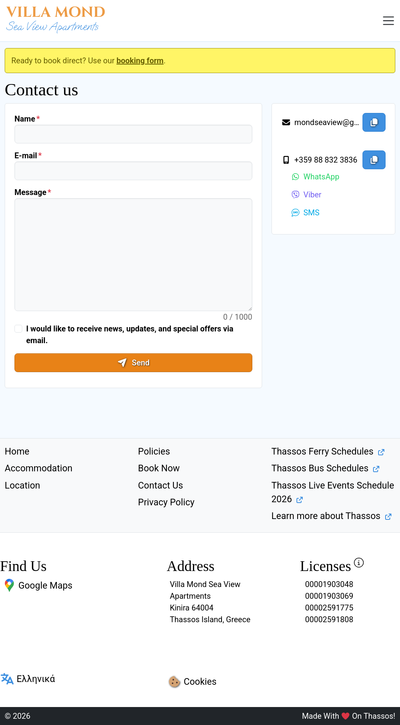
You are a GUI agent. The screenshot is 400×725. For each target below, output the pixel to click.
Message (30, 192)
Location (22, 485)
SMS (305, 212)
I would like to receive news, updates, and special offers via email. (129, 334)
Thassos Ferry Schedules (322, 451)
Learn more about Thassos (325, 515)
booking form (140, 60)
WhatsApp (315, 176)
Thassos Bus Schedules (320, 468)
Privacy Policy (166, 502)
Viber (306, 194)
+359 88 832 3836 (319, 160)
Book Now (159, 468)
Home (17, 451)
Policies (154, 451)
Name (24, 119)
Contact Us (160, 485)
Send (133, 362)
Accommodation (39, 468)
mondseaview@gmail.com (320, 122)
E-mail (25, 155)
